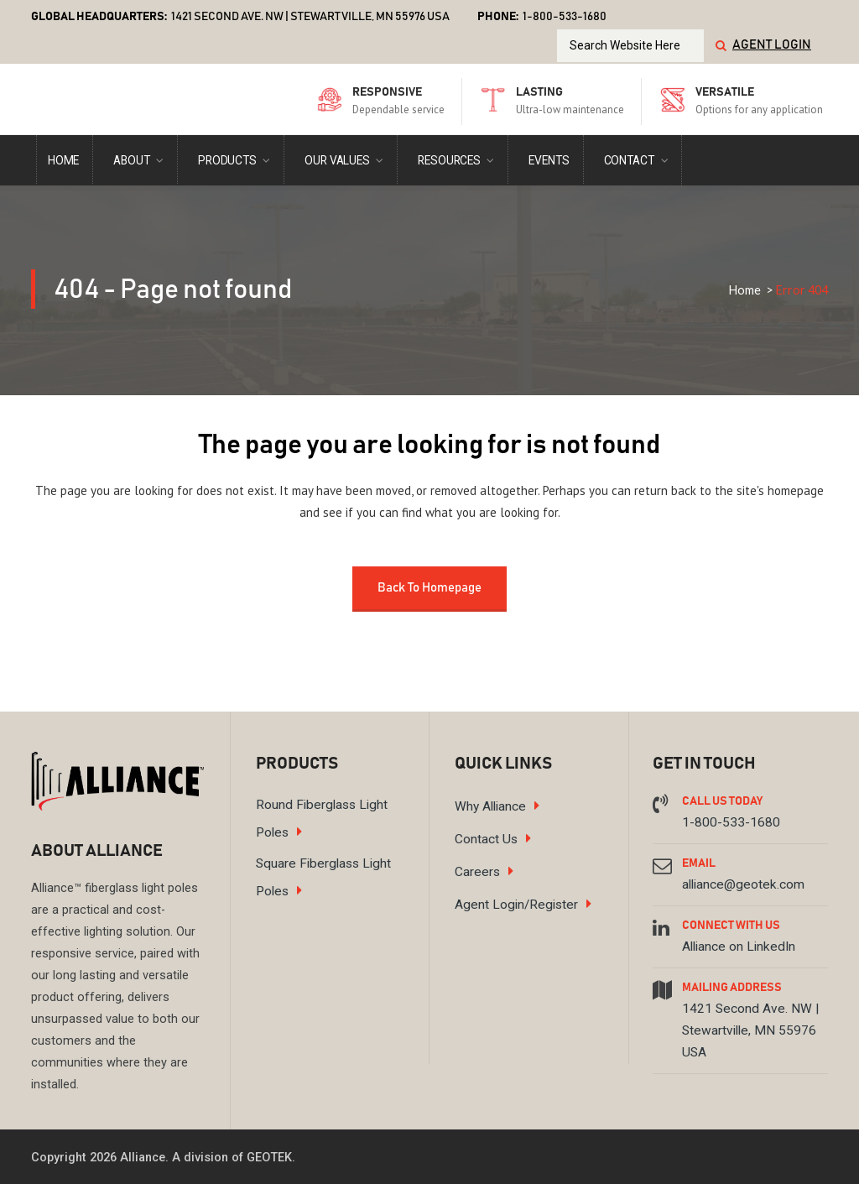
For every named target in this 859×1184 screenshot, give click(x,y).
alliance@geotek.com (743, 884)
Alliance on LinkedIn (738, 946)
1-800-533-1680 (731, 822)
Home (744, 290)
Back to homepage (429, 588)
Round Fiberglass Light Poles (322, 818)
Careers (477, 871)
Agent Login (771, 45)
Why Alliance (490, 806)
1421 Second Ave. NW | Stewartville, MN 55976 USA (310, 17)
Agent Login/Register (516, 904)
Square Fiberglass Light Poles (323, 877)
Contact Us (486, 839)
